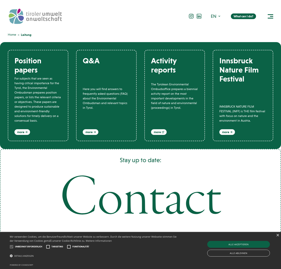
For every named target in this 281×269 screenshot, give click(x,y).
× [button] (277, 235)
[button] (216, 16)
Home (12, 34)
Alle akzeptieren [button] (239, 244)
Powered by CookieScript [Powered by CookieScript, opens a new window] (21, 265)
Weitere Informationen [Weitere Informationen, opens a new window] (99, 240)
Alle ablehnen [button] (238, 253)
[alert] (140, 250)
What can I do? (243, 16)
